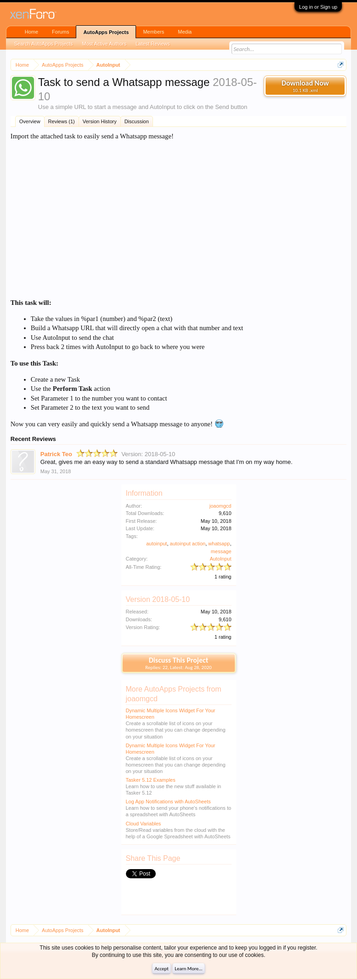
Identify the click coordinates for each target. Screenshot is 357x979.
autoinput (156, 543)
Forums (60, 31)
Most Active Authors (104, 43)
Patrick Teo (56, 454)
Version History (100, 121)
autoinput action (188, 543)
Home (31, 31)
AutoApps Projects (106, 32)
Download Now (305, 86)
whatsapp (219, 543)
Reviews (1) (61, 121)
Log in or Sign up (318, 7)
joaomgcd (221, 506)
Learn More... (188, 969)
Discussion (137, 121)
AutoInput (220, 558)
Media (185, 31)
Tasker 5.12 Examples (151, 780)
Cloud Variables (143, 823)
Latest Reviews (153, 43)
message (221, 551)
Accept (161, 969)
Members (153, 31)
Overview (29, 121)
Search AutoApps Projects (43, 43)
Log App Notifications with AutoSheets (168, 801)
